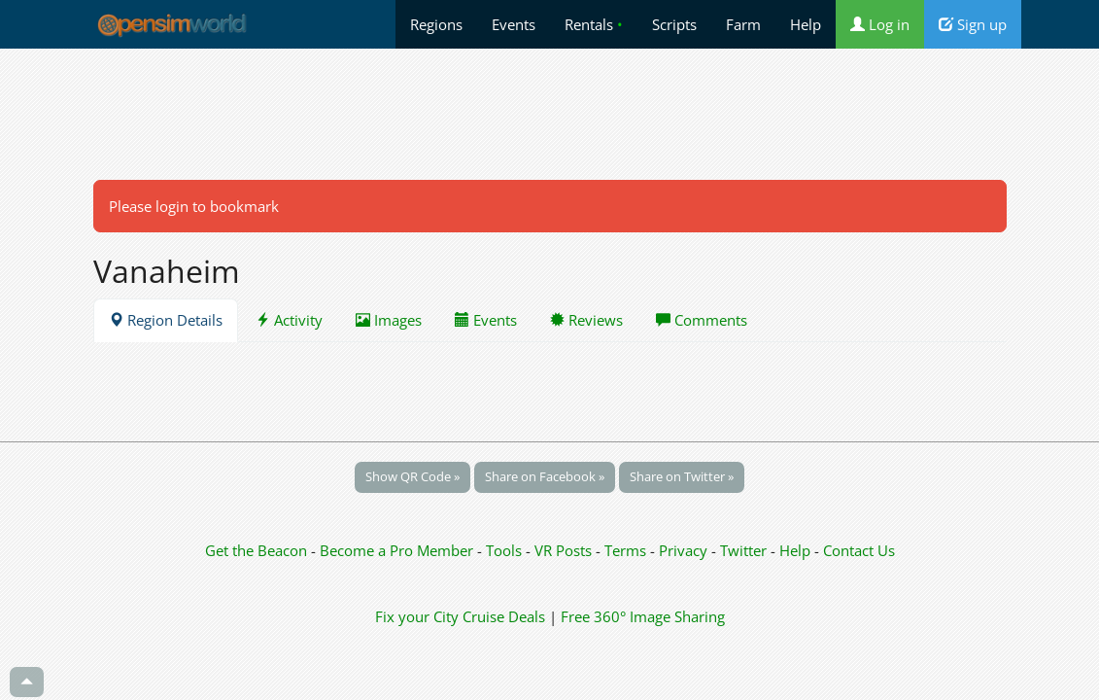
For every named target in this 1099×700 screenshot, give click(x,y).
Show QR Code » (412, 476)
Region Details (166, 320)
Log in (880, 24)
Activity (289, 320)
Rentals (594, 24)
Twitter (743, 550)
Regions (436, 24)
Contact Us (859, 550)
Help (805, 24)
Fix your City (417, 616)
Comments (701, 320)
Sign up (973, 24)
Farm (743, 24)
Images (389, 320)
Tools (506, 550)
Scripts (674, 24)
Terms (627, 550)
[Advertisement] (550, 114)
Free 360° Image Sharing (643, 616)
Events (513, 24)
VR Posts (565, 550)
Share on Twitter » (682, 476)
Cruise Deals (504, 616)
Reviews (586, 320)
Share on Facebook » (544, 476)
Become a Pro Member (398, 550)
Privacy (683, 550)
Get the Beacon (256, 550)
